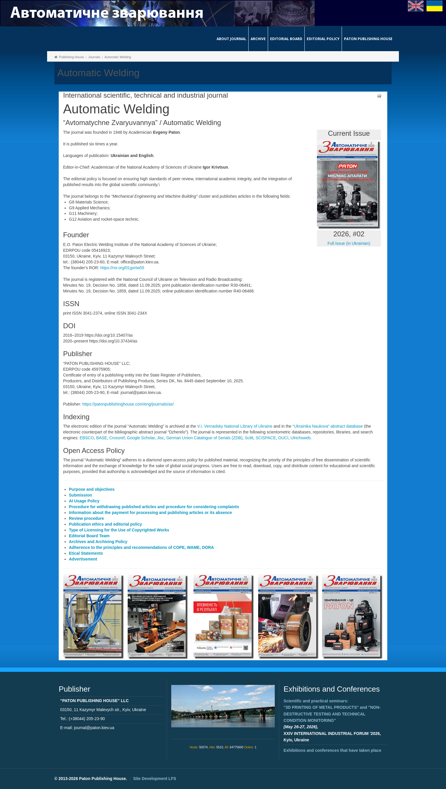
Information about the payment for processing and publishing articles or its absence (150, 512)
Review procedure (86, 518)
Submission (80, 495)
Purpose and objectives (92, 489)
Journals (94, 57)
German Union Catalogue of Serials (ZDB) (204, 437)
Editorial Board (286, 38)
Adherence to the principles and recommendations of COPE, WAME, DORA (141, 547)
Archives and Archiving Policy (98, 541)
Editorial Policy (323, 38)
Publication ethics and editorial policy (105, 524)
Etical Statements (86, 553)
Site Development (154, 778)
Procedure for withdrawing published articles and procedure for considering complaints (154, 506)
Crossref (117, 437)
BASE (101, 437)
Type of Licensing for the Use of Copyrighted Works (119, 530)
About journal (231, 38)
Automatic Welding (117, 57)
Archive (258, 38)
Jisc (160, 437)
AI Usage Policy (84, 501)
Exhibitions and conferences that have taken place (332, 750)
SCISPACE (266, 437)
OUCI (283, 437)
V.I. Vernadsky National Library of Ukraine (234, 426)
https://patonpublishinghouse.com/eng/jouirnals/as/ (128, 404)
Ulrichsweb (301, 437)
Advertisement (83, 559)
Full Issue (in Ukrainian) (348, 243)
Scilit (249, 437)
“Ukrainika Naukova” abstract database (327, 426)
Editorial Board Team (89, 535)
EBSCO (87, 437)
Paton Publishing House (368, 38)
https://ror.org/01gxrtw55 (122, 267)
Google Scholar (141, 437)
